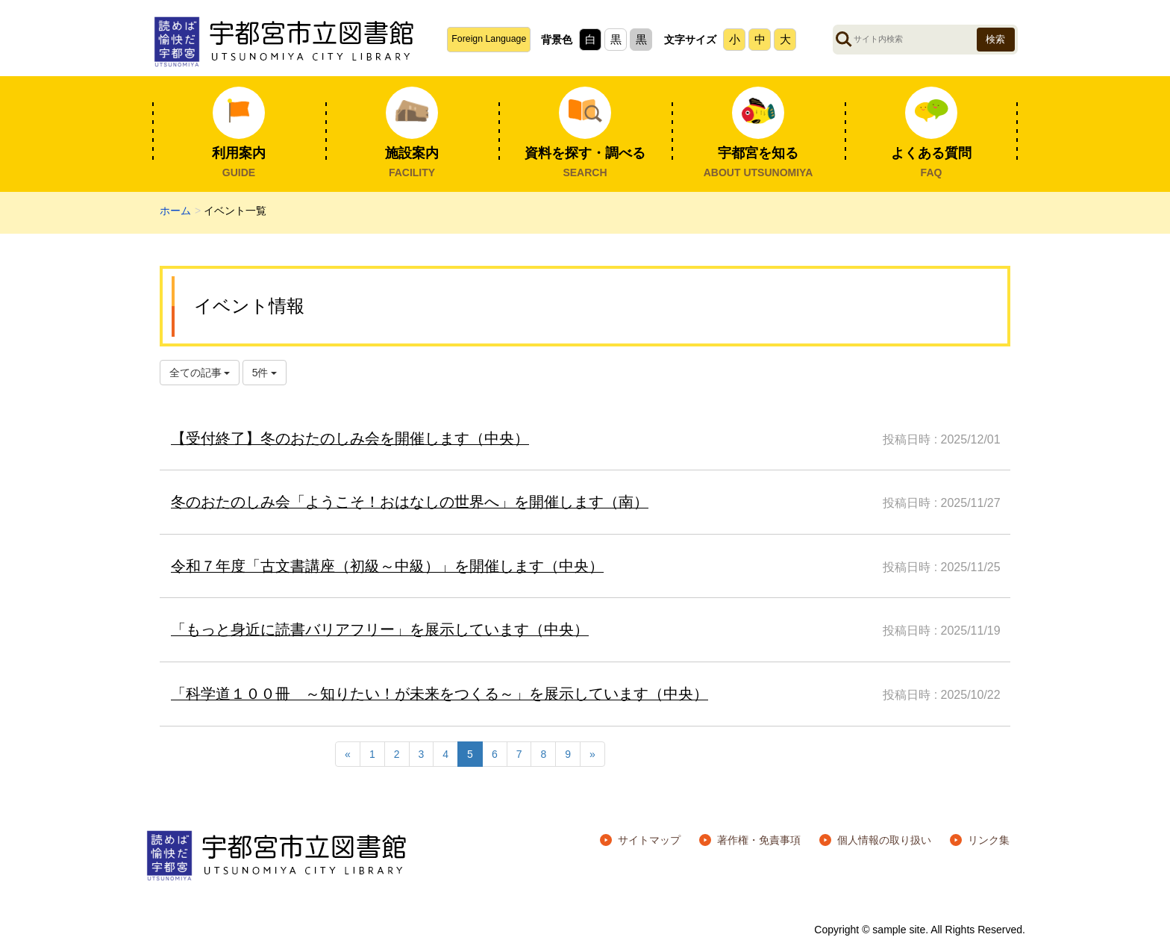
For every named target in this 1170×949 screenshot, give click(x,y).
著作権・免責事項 (759, 840)
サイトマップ (649, 840)
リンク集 (989, 840)
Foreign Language (488, 39)
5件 (265, 373)
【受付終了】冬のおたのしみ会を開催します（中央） (350, 438)
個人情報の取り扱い (884, 840)
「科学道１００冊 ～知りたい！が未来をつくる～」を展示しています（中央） (439, 693)
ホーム (175, 211)
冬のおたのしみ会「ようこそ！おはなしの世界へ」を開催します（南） (409, 502)
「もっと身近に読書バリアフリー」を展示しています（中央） (380, 629)
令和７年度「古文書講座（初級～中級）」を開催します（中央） (387, 566)
